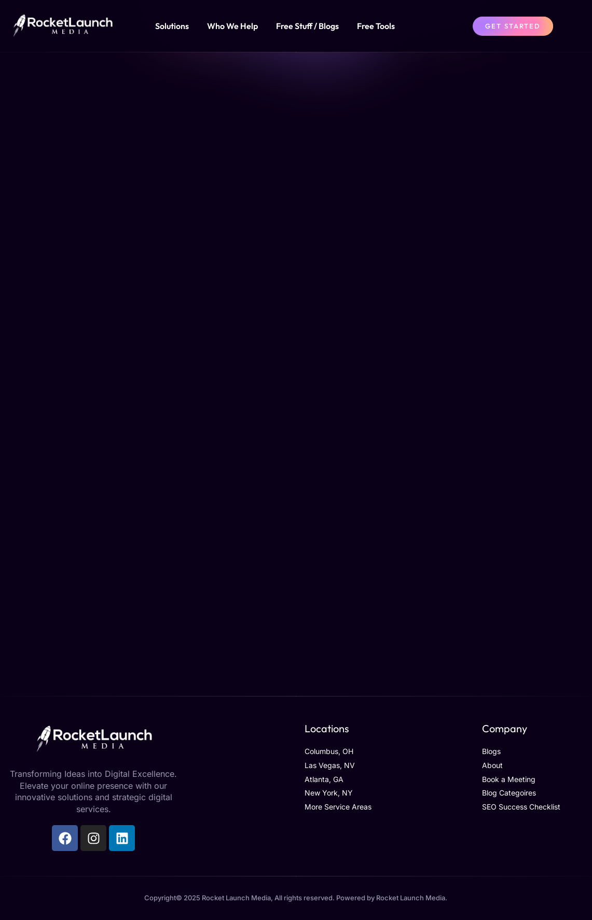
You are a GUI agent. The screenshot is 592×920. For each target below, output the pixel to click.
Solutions (172, 26)
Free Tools (376, 26)
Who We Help (232, 26)
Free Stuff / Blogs (307, 26)
